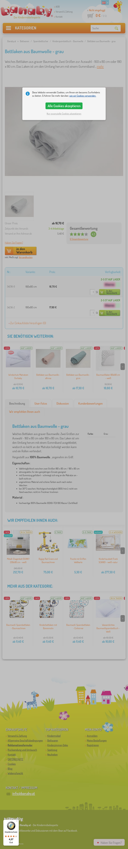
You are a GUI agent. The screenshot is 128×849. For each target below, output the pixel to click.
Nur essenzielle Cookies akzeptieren (64, 113)
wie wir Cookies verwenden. (82, 95)
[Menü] (17, 822)
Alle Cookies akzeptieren (64, 106)
